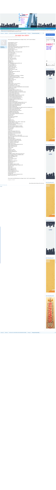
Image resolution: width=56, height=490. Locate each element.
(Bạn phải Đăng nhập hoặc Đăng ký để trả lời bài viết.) (36, 183)
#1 (43, 179)
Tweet (1, 186)
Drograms (2, 46)
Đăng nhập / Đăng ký (50, 34)
